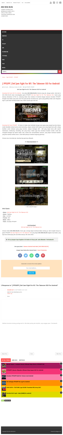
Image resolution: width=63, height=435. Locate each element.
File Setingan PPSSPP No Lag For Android (18, 381)
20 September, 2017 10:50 (20, 290)
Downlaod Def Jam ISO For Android (11, 93)
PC (2, 40)
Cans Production (42, 250)
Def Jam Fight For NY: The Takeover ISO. (42, 95)
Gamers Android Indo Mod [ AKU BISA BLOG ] (36, 246)
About (3, 2)
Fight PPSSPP (27, 87)
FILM (3, 63)
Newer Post (4, 353)
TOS (22, 2)
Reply (8, 296)
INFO (3, 59)
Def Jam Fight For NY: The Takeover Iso (31, 227)
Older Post (58, 353)
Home (4, 32)
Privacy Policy (16, 2)
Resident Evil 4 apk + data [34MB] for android (18, 393)
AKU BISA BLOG (7, 7)
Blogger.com (58, 431)
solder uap (10, 290)
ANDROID (4, 36)
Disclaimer (27, 2)
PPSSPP (4, 44)
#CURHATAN (5, 51)
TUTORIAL (4, 55)
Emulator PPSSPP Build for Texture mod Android (19, 376)
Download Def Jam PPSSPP (9, 125)
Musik (3, 67)
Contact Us (9, 2)
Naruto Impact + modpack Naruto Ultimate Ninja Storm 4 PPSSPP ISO (25, 364)
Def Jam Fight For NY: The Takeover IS (20, 232)
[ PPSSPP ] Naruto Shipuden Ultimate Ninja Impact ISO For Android (24, 370)
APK (3, 48)
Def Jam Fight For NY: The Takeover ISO (17, 212)
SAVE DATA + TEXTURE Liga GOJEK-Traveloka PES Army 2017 (23, 387)
